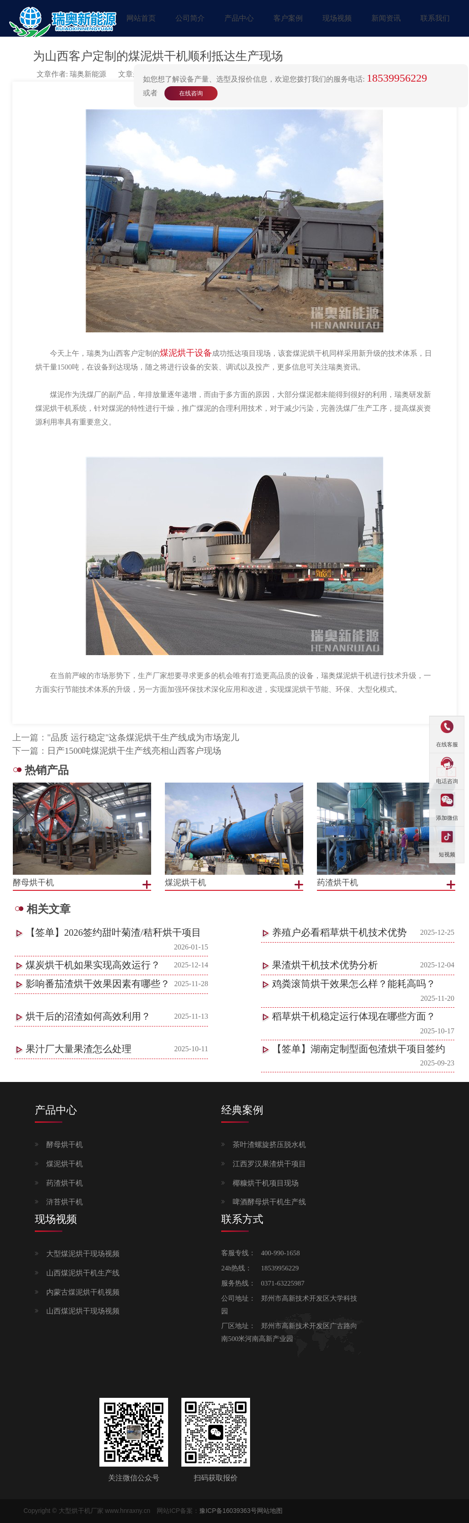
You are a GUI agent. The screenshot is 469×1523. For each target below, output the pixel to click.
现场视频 (337, 18)
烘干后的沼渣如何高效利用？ (88, 1016)
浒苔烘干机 (64, 1202)
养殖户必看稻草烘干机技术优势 (339, 932)
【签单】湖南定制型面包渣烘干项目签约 (358, 1049)
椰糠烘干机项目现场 (266, 1183)
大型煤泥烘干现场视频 (83, 1254)
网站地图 (270, 1510)
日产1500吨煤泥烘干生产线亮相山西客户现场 (134, 751)
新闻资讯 (386, 18)
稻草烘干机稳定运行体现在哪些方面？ (354, 1016)
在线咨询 (191, 93)
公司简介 (190, 18)
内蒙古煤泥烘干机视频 (83, 1292)
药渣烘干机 (64, 1183)
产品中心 (239, 18)
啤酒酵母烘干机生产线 (269, 1202)
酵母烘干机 (64, 1144)
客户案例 (288, 18)
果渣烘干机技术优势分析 (325, 965)
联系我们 (435, 18)
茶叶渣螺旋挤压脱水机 (269, 1144)
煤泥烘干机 (64, 1164)
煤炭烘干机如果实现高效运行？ (93, 965)
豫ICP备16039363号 (228, 1510)
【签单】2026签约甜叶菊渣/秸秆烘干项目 (113, 932)
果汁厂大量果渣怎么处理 (78, 1049)
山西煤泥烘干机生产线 (83, 1273)
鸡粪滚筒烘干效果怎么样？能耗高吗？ (354, 984)
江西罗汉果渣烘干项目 (269, 1164)
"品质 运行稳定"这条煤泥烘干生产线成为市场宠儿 (143, 737)
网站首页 (141, 18)
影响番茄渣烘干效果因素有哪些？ (98, 984)
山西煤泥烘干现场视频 (83, 1311)
